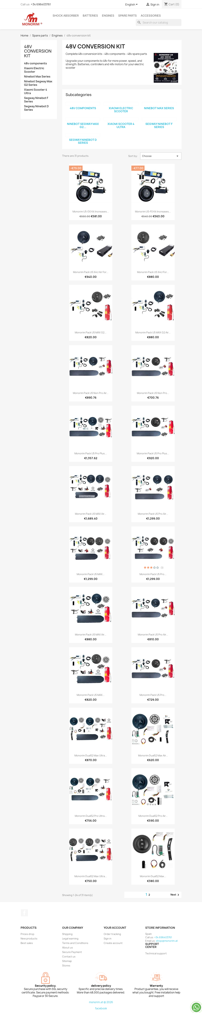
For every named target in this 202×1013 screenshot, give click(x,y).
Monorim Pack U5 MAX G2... (90, 332)
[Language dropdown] (132, 5)
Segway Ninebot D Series (36, 108)
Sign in (107, 938)
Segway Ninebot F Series (36, 99)
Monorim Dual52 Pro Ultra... (91, 815)
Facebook (24, 912)
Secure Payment (72, 952)
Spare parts (127, 15)
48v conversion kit (37, 51)
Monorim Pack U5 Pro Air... (153, 513)
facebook (101, 1008)
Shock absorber (66, 15)
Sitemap (67, 961)
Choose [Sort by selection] (161, 156)
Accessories (151, 15)
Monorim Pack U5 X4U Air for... (90, 272)
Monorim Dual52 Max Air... (153, 755)
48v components (35, 63)
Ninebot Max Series (37, 76)
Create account (113, 943)
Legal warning (70, 938)
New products (29, 938)
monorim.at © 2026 (101, 1002)
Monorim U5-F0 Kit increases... (153, 211)
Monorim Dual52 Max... (153, 876)
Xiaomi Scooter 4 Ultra (35, 91)
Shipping (67, 934)
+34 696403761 (41, 4)
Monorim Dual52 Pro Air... (153, 815)
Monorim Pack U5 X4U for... (153, 272)
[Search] (158, 22)
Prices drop (27, 934)
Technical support (156, 953)
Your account (115, 928)
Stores (66, 965)
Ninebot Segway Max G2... (83, 125)
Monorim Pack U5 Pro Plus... (90, 453)
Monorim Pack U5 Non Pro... (153, 393)
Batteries (90, 15)
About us (67, 947)
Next (175, 895)
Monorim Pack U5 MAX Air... (90, 513)
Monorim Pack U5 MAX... (91, 574)
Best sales (27, 943)
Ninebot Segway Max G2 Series (38, 83)
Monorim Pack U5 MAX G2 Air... (152, 332)
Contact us (68, 956)
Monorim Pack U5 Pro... (153, 574)
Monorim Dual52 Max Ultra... (90, 755)
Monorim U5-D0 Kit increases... (91, 211)
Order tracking (112, 934)
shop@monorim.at (167, 940)
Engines (108, 15)
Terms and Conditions (75, 943)
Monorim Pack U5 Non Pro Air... (91, 393)
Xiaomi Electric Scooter (34, 70)
